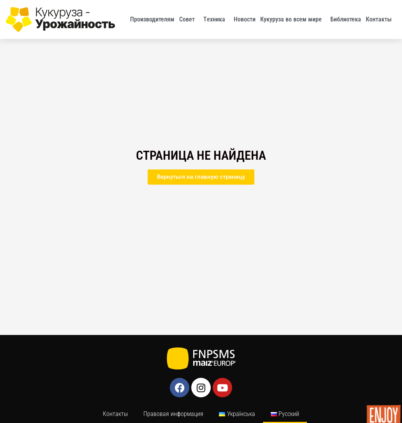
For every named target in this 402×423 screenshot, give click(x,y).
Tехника (216, 19)
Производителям (152, 19)
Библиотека (345, 19)
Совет (189, 19)
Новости (245, 19)
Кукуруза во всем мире (293, 19)
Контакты (381, 19)
